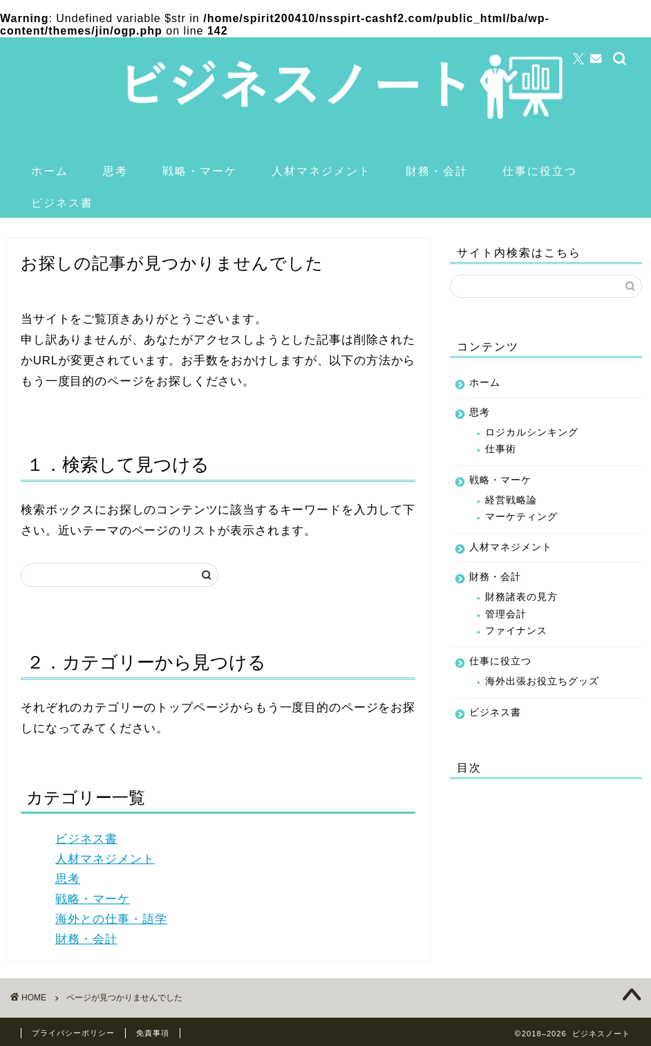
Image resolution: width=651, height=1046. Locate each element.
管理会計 (506, 614)
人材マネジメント (321, 171)
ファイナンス (516, 631)
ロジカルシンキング (531, 432)
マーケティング (521, 517)
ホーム (49, 171)
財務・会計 (437, 171)
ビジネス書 (62, 202)
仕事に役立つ (539, 171)
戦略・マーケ (199, 171)
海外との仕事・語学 (111, 919)
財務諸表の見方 (521, 597)
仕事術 (500, 449)
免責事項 (152, 1033)
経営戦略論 (511, 500)
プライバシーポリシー (73, 1033)
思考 (115, 171)
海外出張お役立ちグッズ (542, 681)
